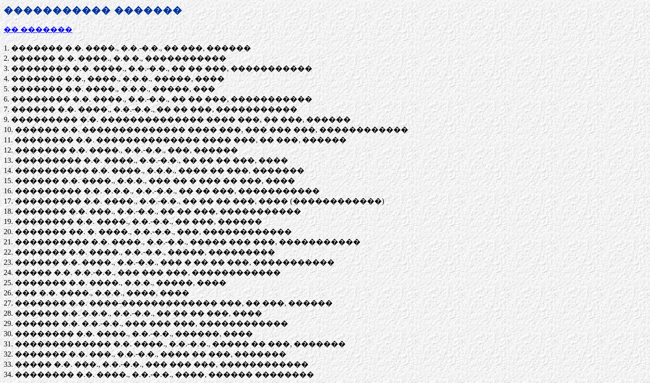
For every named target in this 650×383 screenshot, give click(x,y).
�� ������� (38, 29)
